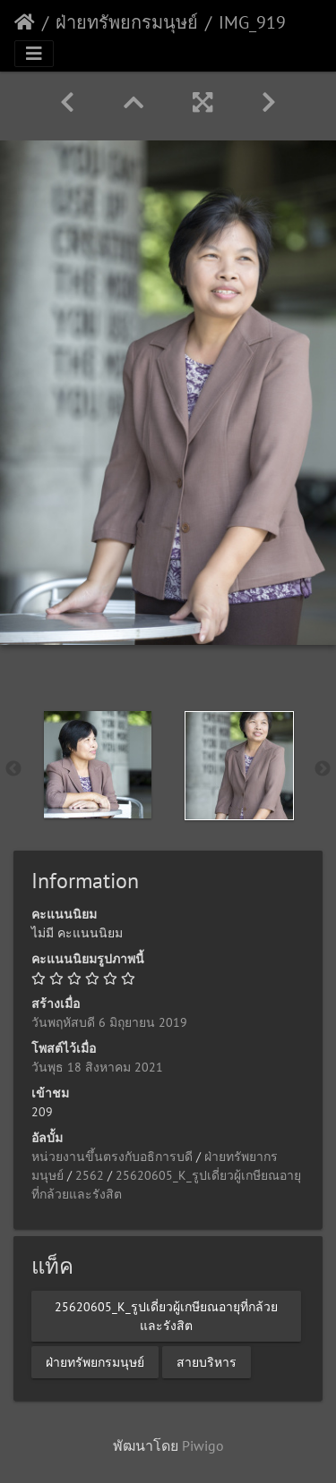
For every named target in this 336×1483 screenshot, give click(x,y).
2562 (89, 1175)
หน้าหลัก (24, 22)
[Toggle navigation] (34, 53)
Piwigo (203, 1445)
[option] (97, 764)
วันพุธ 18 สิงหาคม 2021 (97, 1067)
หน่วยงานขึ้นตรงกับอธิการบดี (112, 1156)
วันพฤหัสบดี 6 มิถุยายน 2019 (109, 1022)
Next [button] (323, 769)
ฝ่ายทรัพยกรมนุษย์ (127, 22)
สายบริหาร (207, 1361)
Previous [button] (13, 769)
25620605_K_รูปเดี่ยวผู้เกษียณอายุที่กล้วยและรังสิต (166, 1315)
